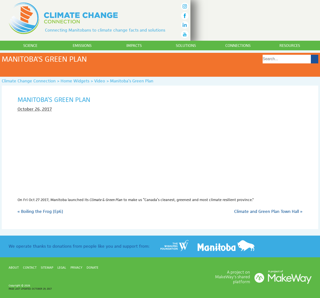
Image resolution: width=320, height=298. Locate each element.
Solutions (186, 45)
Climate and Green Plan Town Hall (268, 211)
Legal (61, 267)
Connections (238, 45)
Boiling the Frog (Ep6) (40, 211)
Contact (30, 267)
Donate (92, 267)
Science (30, 45)
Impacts (134, 45)
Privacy (76, 267)
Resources (289, 45)
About (14, 267)
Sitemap (47, 267)
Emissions (82, 45)
